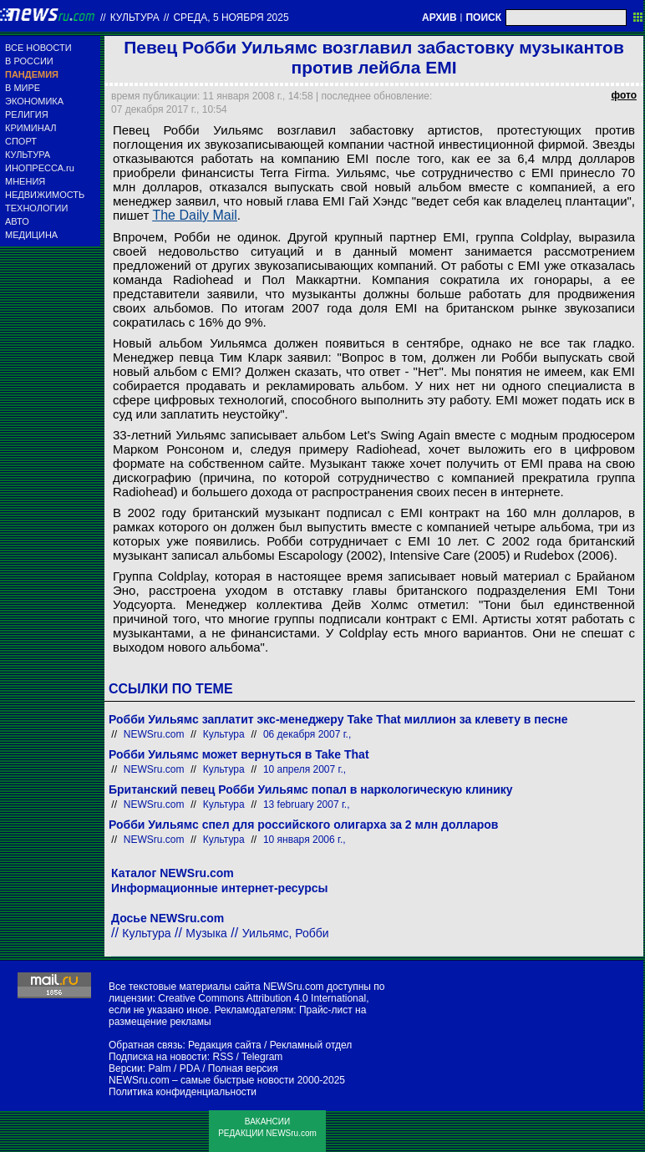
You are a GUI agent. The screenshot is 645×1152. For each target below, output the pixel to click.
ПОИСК (483, 17)
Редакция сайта (225, 1045)
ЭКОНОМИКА (34, 101)
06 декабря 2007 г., (307, 734)
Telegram (261, 1057)
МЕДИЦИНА (31, 235)
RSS (222, 1057)
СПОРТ (21, 141)
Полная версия (243, 1068)
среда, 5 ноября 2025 (230, 17)
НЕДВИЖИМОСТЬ (44, 195)
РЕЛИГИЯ (26, 114)
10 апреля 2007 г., (304, 769)
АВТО (17, 221)
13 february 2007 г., (306, 804)
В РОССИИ (29, 61)
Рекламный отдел (311, 1045)
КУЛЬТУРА (27, 155)
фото (624, 95)
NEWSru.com (154, 734)
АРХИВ (439, 17)
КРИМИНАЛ (30, 128)
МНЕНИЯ (25, 181)
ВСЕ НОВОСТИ (38, 48)
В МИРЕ (22, 88)
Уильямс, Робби (285, 933)
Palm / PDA (173, 1068)
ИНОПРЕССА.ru (39, 168)
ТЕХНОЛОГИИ (36, 208)
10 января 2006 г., (304, 839)
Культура (135, 17)
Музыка (206, 933)
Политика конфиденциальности (182, 1092)
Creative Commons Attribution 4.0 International (262, 998)
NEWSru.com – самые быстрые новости (201, 1080)
